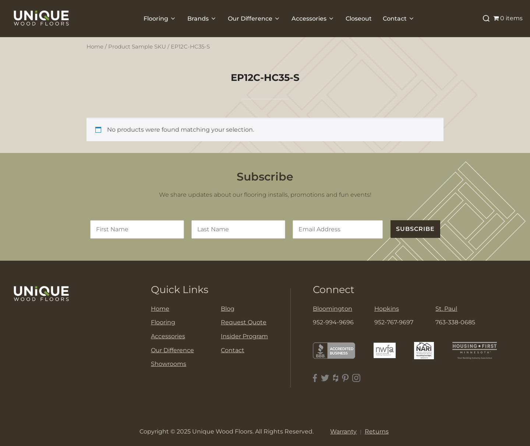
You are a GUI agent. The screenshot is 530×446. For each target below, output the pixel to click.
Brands (202, 18)
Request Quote (243, 322)
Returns (377, 431)
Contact (399, 18)
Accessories (313, 18)
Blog (227, 308)
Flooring (160, 18)
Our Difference (254, 18)
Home (94, 46)
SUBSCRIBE (415, 228)
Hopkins (386, 308)
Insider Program (244, 336)
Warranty (343, 431)
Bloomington (332, 308)
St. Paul (446, 308)
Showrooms (168, 363)
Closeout (359, 18)
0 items (508, 18)
